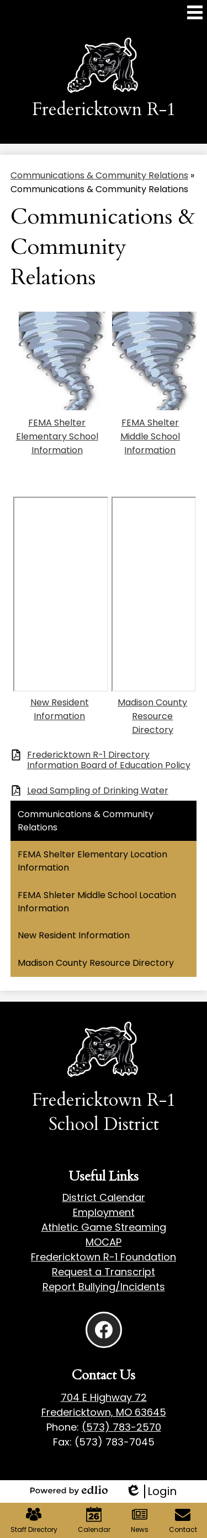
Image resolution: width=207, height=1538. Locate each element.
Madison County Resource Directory (152, 716)
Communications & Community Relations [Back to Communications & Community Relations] (99, 175)
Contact (183, 1520)
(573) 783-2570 (121, 1427)
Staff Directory (33, 1520)
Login (151, 1491)
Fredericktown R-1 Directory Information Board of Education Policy (108, 759)
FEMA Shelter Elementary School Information (57, 436)
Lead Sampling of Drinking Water (97, 790)
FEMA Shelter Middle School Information (150, 436)
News (139, 1520)
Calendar (94, 1520)
